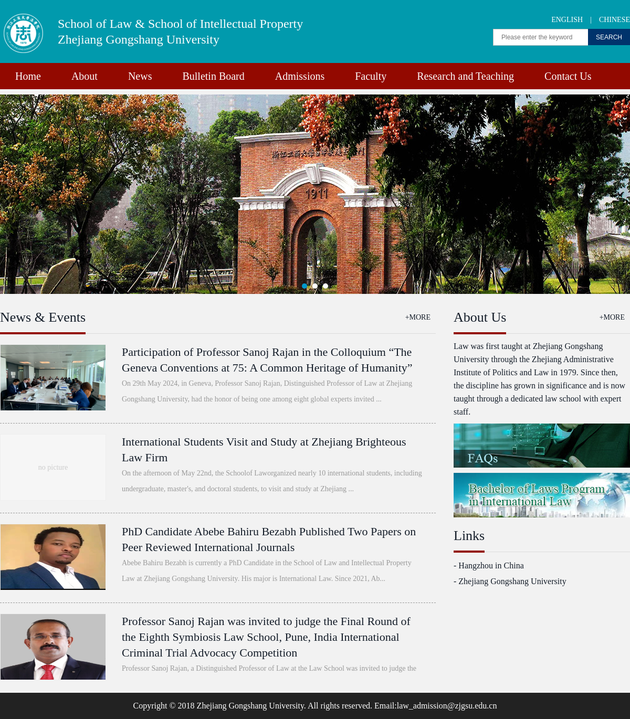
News (140, 76)
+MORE (417, 317)
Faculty (370, 76)
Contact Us (567, 76)
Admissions (299, 76)
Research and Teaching (465, 76)
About (84, 76)
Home (28, 76)
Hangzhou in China (490, 565)
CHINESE (614, 20)
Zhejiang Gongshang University (512, 581)
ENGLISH (567, 20)
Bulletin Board (213, 76)
